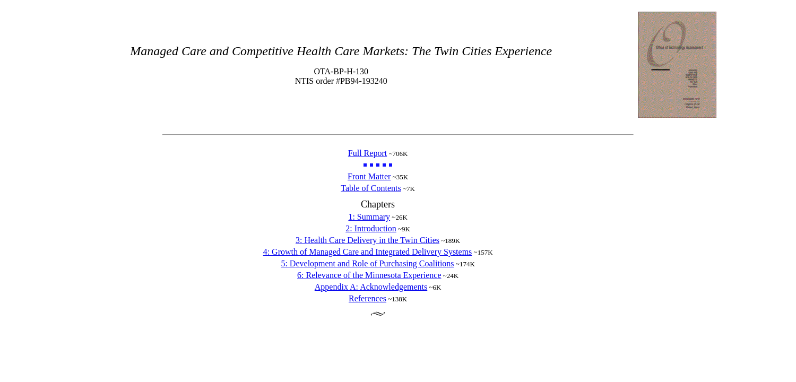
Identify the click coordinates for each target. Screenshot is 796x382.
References (367, 298)
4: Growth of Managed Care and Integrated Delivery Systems (367, 251)
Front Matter (369, 176)
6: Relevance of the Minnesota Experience (369, 275)
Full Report (367, 153)
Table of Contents (371, 188)
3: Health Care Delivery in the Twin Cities (367, 240)
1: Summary (369, 216)
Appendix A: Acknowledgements (371, 286)
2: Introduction (370, 228)
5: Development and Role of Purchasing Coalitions (367, 263)
